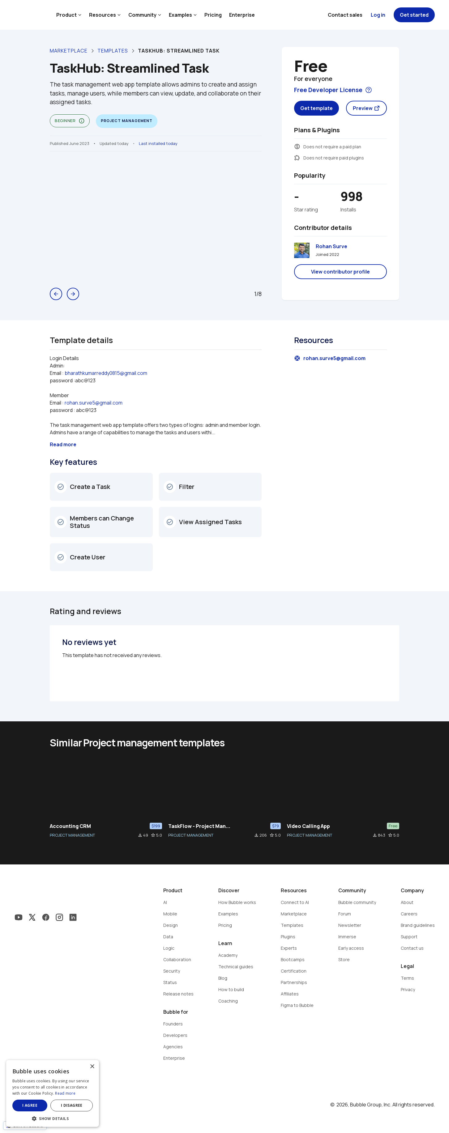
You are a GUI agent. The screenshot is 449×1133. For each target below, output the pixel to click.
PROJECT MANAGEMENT (72, 835)
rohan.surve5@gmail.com (93, 402)
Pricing (213, 14)
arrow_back (56, 294)
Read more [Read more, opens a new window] (65, 1093)
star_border (153, 835)
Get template (316, 108)
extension (297, 158)
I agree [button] (29, 1105)
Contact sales (345, 14)
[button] (52, 1118)
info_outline (82, 121)
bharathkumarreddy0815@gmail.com (106, 373)
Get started (414, 14)
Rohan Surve (331, 246)
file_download (140, 835)
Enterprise (242, 14)
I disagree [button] (72, 1105)
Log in (378, 14)
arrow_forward (73, 294)
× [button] (92, 1066)
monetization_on (297, 146)
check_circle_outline (60, 486)
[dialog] (52, 1093)
